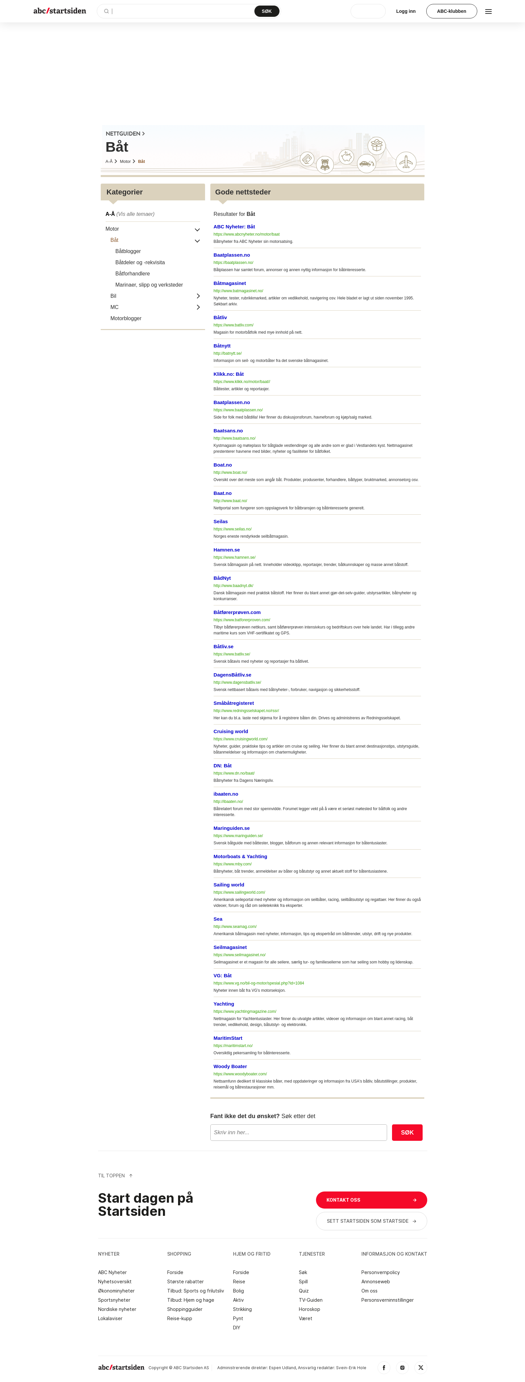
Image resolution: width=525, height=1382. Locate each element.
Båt (141, 161)
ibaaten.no (226, 794)
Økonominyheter (116, 1291)
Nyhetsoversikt (115, 1281)
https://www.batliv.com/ (233, 325)
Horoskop (309, 1309)
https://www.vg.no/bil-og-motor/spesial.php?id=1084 (259, 983)
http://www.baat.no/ (230, 501)
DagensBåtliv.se (232, 675)
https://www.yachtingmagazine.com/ (245, 1011)
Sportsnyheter (114, 1300)
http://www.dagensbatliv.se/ (237, 682)
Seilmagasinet (230, 947)
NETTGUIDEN (125, 134)
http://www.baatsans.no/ (234, 438)
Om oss (369, 1291)
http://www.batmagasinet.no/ (238, 291)
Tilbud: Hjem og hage (190, 1300)
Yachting (224, 1004)
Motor (128, 161)
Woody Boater (230, 1066)
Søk (407, 1132)
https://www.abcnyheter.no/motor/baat (247, 234)
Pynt (238, 1318)
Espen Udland (282, 1367)
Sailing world (229, 884)
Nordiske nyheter (117, 1309)
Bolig (238, 1291)
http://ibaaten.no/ (228, 801)
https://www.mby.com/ (233, 864)
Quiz (304, 1291)
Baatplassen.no (232, 255)
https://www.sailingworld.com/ (239, 892)
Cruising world (231, 731)
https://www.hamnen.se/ (234, 557)
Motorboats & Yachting (240, 856)
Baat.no (223, 493)
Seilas (221, 521)
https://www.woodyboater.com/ (240, 1074)
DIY (236, 1327)
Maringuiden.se (232, 828)
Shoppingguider (184, 1309)
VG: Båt (223, 975)
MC (115, 307)
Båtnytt (222, 345)
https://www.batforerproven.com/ (242, 620)
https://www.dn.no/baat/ (234, 773)
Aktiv (238, 1300)
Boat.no (223, 465)
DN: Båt (223, 765)
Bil (114, 296)
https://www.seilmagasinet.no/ (240, 955)
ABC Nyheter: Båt (234, 226)
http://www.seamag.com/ (235, 926)
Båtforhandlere (133, 273)
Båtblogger (128, 251)
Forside (175, 1272)
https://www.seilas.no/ (232, 529)
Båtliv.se (224, 646)
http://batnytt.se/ (228, 353)
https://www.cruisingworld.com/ (241, 739)
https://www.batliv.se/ (232, 654)
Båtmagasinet (230, 283)
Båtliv (220, 317)
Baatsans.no (228, 430)
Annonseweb (375, 1281)
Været (305, 1318)
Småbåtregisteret (234, 703)
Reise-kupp (179, 1318)
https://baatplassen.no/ (233, 262)
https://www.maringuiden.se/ (238, 835)
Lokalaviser (110, 1318)
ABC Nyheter (112, 1272)
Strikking (242, 1309)
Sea (218, 919)
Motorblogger (126, 318)
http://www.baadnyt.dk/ (233, 585)
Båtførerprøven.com (237, 612)
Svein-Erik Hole (351, 1367)
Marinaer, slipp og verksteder (149, 285)
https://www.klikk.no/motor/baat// (242, 381)
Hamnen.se (227, 549)
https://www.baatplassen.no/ (238, 410)
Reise (239, 1281)
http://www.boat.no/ (230, 472)
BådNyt (222, 578)
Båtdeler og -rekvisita (140, 262)
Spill (303, 1281)
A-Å (112, 161)
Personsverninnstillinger (387, 1300)
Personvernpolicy (380, 1272)
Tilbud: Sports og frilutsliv (195, 1291)
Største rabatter (185, 1281)
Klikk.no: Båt (229, 374)
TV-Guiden (311, 1300)
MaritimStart (228, 1038)
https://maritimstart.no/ (233, 1045)
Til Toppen (115, 1175)
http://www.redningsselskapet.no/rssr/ (246, 710)
